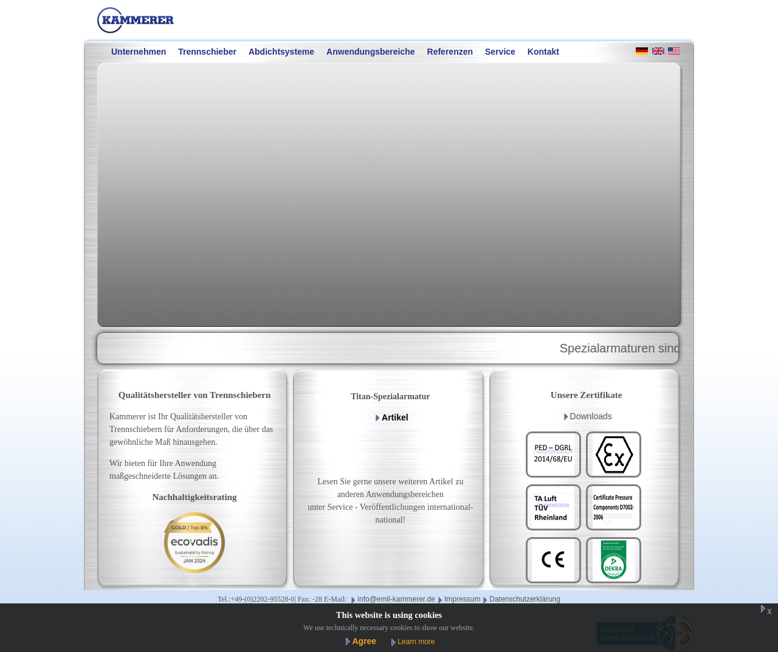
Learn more (416, 641)
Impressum (462, 599)
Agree (364, 641)
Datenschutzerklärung (524, 599)
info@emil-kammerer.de (396, 599)
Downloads (591, 416)
